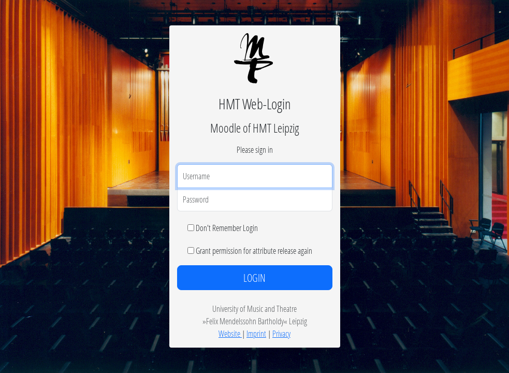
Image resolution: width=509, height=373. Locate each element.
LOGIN (254, 277)
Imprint (256, 333)
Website (230, 333)
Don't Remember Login (227, 227)
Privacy (281, 333)
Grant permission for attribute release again (254, 250)
